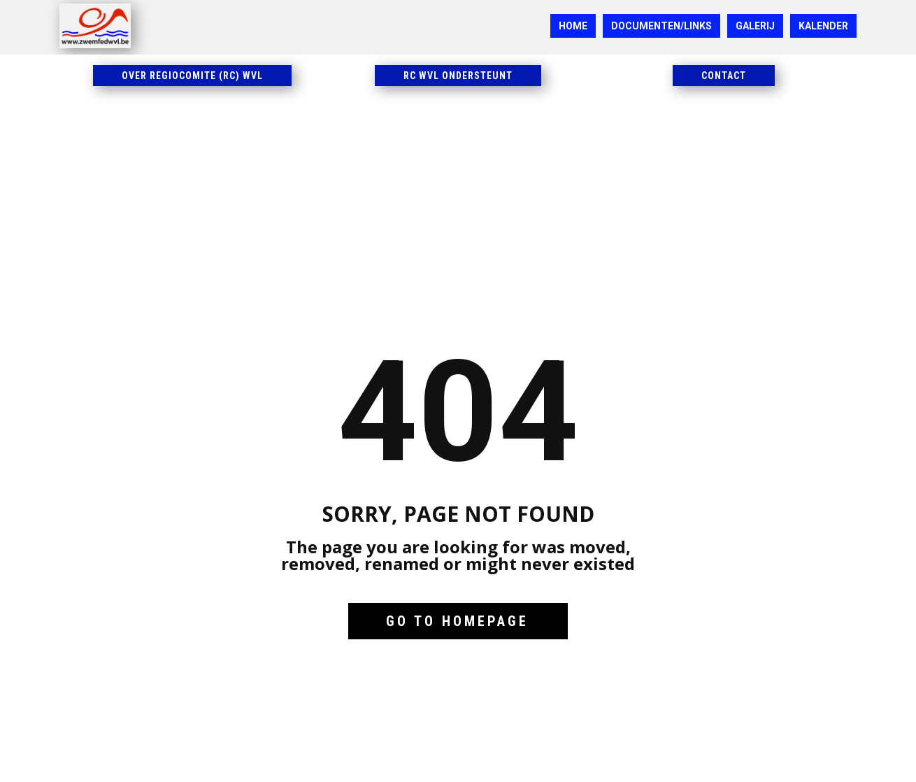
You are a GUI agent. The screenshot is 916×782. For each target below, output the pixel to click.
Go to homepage (457, 621)
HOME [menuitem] (573, 25)
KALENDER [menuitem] (823, 25)
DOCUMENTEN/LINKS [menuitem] (661, 25)
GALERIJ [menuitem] (755, 25)
